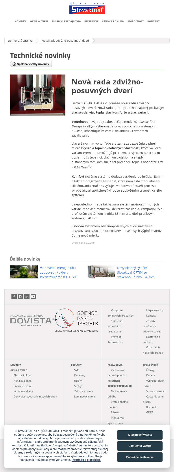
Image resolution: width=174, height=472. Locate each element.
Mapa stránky (154, 310)
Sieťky (77, 386)
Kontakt (153, 21)
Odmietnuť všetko (139, 446)
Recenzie (151, 407)
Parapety (79, 375)
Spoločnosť (135, 21)
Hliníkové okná (22, 380)
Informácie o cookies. (86, 459)
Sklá (76, 370)
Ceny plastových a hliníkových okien (35, 396)
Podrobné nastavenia (140, 457)
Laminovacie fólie (85, 396)
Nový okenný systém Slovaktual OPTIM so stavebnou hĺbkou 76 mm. (136, 272)
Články (150, 370)
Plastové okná (22, 375)
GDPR (149, 412)
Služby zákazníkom (120, 386)
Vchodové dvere (23, 391)
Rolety (78, 380)
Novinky (20, 21)
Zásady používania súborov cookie (152, 326)
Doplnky (76, 364)
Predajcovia (115, 364)
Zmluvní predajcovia (66, 21)
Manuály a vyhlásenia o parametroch (116, 423)
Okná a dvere (39, 21)
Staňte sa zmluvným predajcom (115, 326)
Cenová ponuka (113, 21)
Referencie (91, 21)
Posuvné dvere (23, 386)
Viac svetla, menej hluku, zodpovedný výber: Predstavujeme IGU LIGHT (59, 272)
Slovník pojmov (155, 391)
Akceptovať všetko (140, 435)
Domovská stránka (20, 41)
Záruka (115, 412)
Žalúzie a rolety (83, 391)
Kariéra (150, 375)
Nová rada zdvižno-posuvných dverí (65, 41)
